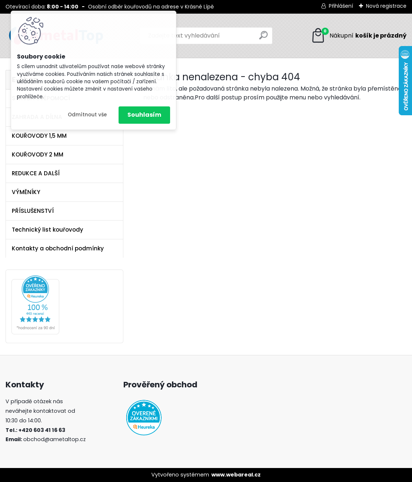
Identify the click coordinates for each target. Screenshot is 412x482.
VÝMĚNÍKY (26, 192)
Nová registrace (386, 6)
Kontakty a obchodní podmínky (58, 248)
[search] (263, 38)
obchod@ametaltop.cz (54, 439)
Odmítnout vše (87, 114)
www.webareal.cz (236, 474)
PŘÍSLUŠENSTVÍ (33, 211)
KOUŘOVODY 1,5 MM (39, 136)
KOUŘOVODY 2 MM (37, 154)
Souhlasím (144, 114)
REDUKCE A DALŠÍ (36, 173)
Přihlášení (341, 6)
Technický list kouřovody (47, 229)
